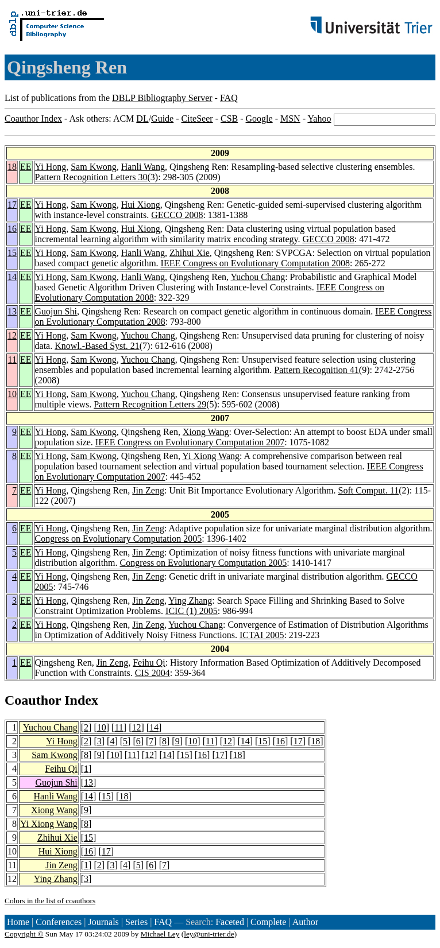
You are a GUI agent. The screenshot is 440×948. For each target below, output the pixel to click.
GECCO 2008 (177, 215)
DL (142, 118)
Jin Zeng (148, 490)
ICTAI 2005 (262, 635)
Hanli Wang (143, 167)
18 (12, 167)
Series (136, 922)
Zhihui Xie (189, 253)
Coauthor (33, 700)
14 (12, 277)
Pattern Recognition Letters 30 (91, 177)
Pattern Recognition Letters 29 (150, 404)
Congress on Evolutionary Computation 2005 (118, 538)
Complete (268, 922)
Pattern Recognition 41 (316, 370)
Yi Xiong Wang (211, 456)
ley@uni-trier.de (209, 934)
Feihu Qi (149, 662)
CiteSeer (197, 118)
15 (12, 253)
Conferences (59, 922)
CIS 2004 (152, 673)
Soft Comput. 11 (368, 490)
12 (12, 335)
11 (12, 359)
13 (12, 311)
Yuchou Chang (257, 277)
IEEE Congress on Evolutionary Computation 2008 (255, 263)
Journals (103, 922)
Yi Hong (51, 167)
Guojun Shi (56, 311)
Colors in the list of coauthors (50, 900)
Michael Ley (160, 934)
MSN (290, 118)
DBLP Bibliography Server (162, 98)
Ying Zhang (190, 600)
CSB (229, 118)
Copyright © (24, 934)
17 (12, 204)
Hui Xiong (140, 204)
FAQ (229, 98)
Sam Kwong (94, 167)
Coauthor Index (33, 118)
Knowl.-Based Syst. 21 (97, 346)
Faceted (229, 922)
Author (305, 922)
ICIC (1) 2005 (191, 611)
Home (18, 922)
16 (12, 229)
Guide (162, 118)
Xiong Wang (206, 432)
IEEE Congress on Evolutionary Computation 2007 (189, 442)
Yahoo (319, 118)
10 (12, 394)
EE (26, 167)
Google (259, 118)
